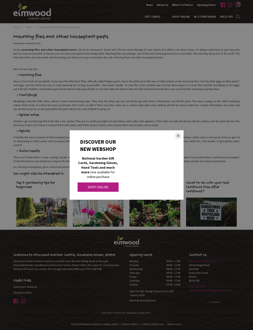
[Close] (178, 136)
